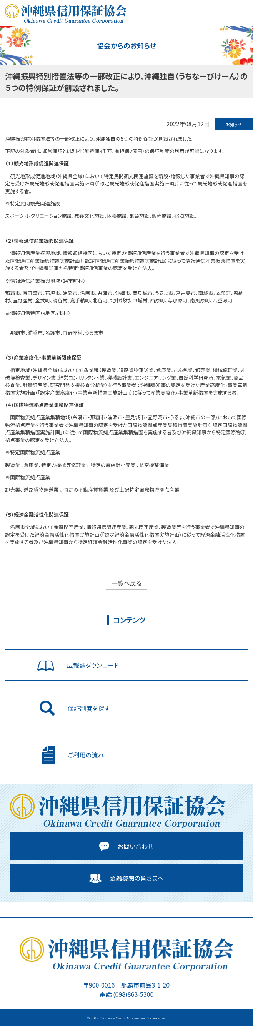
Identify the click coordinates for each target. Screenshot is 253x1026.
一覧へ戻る (127, 582)
